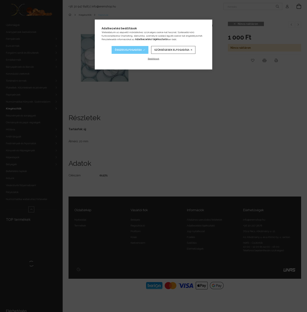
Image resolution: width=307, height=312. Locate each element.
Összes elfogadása (128, 50)
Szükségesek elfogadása (171, 50)
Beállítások (153, 58)
